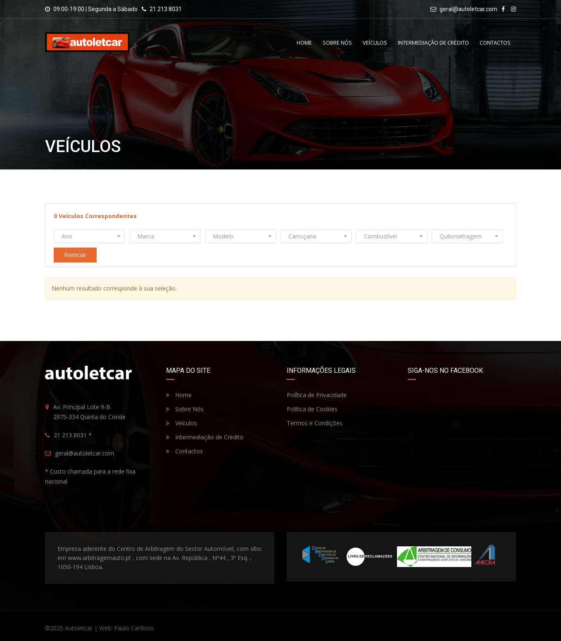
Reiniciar (75, 255)
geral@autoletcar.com (468, 9)
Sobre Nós (337, 43)
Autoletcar (79, 628)
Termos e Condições (314, 423)
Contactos (495, 43)
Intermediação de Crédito (433, 43)
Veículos (375, 43)
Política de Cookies (312, 409)
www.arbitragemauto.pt (99, 558)
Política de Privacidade (317, 395)
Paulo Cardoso (134, 628)
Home (304, 43)
